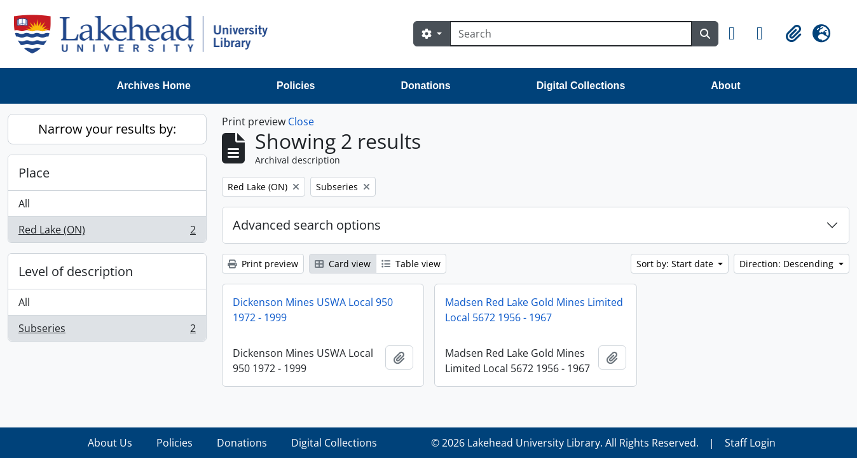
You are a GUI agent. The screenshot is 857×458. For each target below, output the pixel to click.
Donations (425, 85)
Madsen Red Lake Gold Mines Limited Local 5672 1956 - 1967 (534, 309)
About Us (110, 443)
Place (34, 172)
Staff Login (750, 443)
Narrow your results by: (107, 128)
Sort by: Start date (676, 264)
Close (301, 121)
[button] (737, 34)
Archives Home (154, 85)
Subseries (107, 331)
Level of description (75, 271)
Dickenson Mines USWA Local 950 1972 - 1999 (313, 309)
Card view (343, 264)
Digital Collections (581, 85)
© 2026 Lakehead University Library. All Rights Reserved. (565, 443)
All (24, 204)
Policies (296, 85)
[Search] (570, 33)
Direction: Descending (787, 264)
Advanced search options (307, 224)
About (725, 85)
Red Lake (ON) (107, 232)
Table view (411, 264)
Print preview (263, 264)
